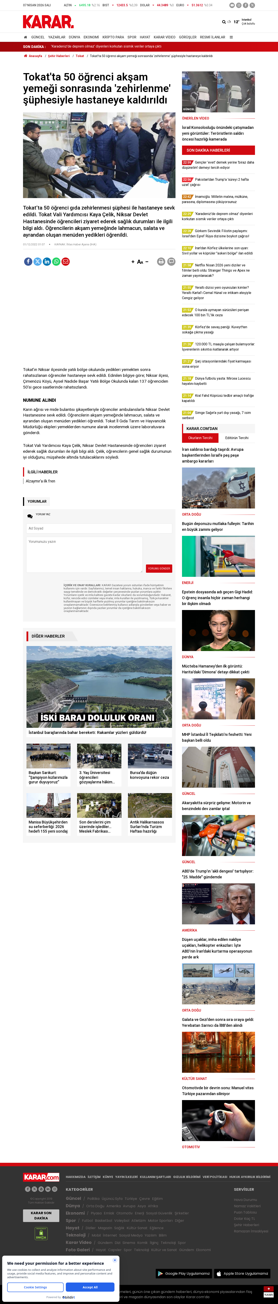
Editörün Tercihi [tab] (236, 438)
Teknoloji (76, 1235)
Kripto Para (113, 37)
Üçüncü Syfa (112, 1198)
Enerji (139, 1213)
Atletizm (138, 1220)
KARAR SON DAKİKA (41, 1216)
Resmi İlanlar (212, 37)
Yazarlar (56, 37)
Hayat (145, 37)
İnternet (110, 1235)
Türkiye (131, 1198)
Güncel (38, 37)
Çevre (144, 1198)
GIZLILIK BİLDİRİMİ (186, 1177)
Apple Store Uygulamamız (246, 1273)
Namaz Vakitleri (247, 1206)
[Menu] (230, 37)
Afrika (153, 1206)
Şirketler (182, 1213)
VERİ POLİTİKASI (215, 1177)
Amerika (113, 1206)
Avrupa (129, 1206)
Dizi (117, 1242)
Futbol (87, 1220)
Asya (141, 1206)
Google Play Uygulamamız (187, 1273)
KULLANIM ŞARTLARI (155, 1177)
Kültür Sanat (137, 1227)
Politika (93, 1198)
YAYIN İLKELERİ (126, 1177)
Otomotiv (124, 1213)
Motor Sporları (160, 1220)
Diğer (179, 1220)
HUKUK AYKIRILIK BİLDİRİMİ (249, 1177)
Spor (131, 37)
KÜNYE (108, 1177)
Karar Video (164, 37)
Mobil (96, 1235)
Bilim (163, 1235)
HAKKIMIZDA (76, 1177)
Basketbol (103, 1220)
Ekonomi (91, 37)
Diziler (91, 1227)
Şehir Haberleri (246, 1224)
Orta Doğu (95, 1206)
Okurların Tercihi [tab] (200, 438)
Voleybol (121, 1220)
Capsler (115, 1249)
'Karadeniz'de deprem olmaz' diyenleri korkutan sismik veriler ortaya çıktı (106, 47)
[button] (133, 262)
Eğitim (157, 1198)
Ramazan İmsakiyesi (251, 1231)
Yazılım (151, 1235)
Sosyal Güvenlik (159, 1213)
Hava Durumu (245, 1199)
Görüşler (188, 37)
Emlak (109, 1213)
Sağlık (119, 1227)
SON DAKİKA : (34, 47)
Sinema (128, 1242)
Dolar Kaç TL (244, 1218)
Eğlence (157, 1227)
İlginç (154, 1242)
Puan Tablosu (245, 1212)
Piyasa (96, 1213)
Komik (142, 1242)
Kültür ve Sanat (164, 1249)
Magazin (105, 1227)
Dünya (74, 37)
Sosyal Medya (130, 1235)
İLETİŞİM (94, 1177)
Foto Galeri (78, 1250)
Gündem (105, 1242)
